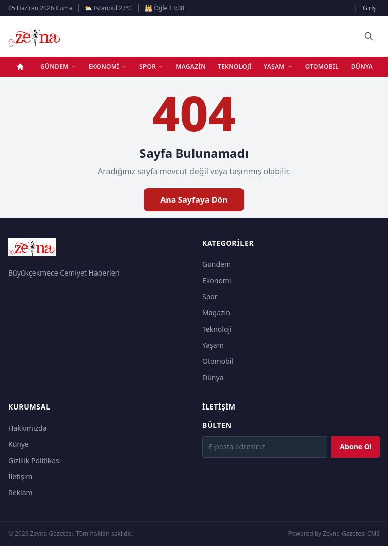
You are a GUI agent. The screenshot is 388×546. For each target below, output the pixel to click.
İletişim (20, 476)
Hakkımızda (27, 428)
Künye (18, 444)
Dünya (362, 66)
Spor (151, 66)
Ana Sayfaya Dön (194, 199)
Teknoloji (235, 66)
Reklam (20, 492)
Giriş (369, 8)
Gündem (58, 66)
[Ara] (369, 36)
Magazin (191, 66)
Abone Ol (356, 446)
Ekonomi (108, 66)
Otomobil (322, 66)
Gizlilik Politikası (34, 460)
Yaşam (278, 66)
